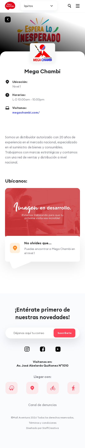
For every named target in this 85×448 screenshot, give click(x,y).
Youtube (58, 349)
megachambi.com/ (26, 112)
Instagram (32, 349)
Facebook (47, 349)
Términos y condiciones (42, 422)
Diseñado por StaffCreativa (42, 428)
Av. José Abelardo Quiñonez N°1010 (42, 365)
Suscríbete (64, 333)
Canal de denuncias (42, 405)
